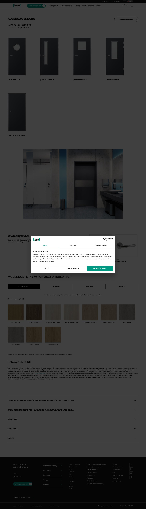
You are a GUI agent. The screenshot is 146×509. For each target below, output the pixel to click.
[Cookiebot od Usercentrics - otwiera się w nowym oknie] (105, 239)
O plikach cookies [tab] (101, 245)
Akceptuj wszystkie (99, 268)
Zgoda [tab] (45, 245)
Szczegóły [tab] (73, 245)
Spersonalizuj (73, 268)
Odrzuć (46, 268)
